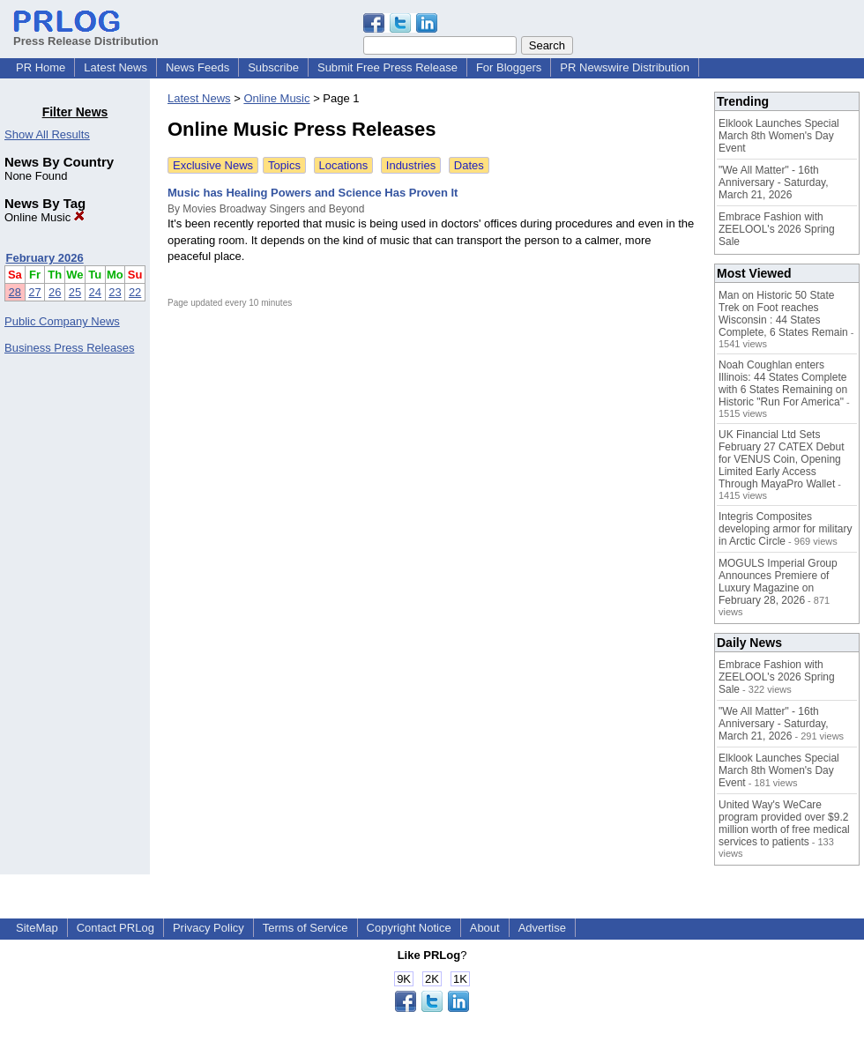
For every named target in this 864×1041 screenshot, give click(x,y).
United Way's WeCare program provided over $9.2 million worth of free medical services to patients (784, 823)
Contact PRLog (115, 927)
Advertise (542, 927)
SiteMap (37, 927)
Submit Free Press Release (387, 67)
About (485, 927)
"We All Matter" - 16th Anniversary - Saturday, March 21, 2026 (774, 182)
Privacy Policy (208, 927)
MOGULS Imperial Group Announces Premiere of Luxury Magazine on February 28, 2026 (778, 581)
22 (135, 292)
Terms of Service (305, 927)
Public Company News (62, 321)
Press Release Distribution (86, 34)
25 (75, 292)
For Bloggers (508, 67)
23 (114, 292)
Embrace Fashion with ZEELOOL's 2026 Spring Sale (777, 229)
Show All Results (47, 134)
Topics (284, 165)
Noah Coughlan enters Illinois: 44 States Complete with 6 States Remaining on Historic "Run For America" (783, 383)
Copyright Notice (409, 927)
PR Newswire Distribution (624, 67)
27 (34, 292)
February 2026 (45, 257)
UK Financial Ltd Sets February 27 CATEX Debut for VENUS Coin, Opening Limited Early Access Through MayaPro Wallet (782, 459)
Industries (411, 165)
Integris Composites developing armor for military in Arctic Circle (785, 528)
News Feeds (197, 67)
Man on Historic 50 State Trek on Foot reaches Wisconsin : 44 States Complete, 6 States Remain (783, 313)
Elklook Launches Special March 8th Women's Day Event (779, 135)
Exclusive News (213, 165)
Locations (344, 165)
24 (95, 292)
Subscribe (273, 67)
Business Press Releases (69, 347)
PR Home (40, 67)
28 (15, 292)
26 (54, 292)
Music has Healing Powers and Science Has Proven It (313, 192)
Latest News (115, 67)
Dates (469, 165)
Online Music (44, 217)
